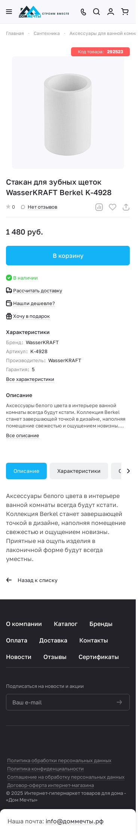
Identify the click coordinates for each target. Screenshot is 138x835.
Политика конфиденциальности (45, 769)
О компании (24, 623)
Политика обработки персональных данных (59, 760)
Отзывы (55, 656)
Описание (26, 471)
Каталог (65, 623)
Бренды (101, 623)
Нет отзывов (39, 207)
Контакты (93, 640)
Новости (18, 656)
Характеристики (79, 471)
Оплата (16, 640)
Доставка (53, 640)
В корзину (68, 255)
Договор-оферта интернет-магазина (50, 785)
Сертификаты (99, 656)
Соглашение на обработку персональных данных (66, 777)
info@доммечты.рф (75, 821)
